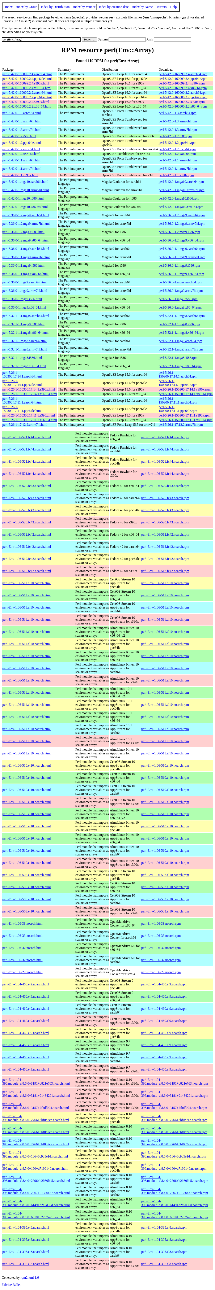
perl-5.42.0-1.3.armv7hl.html (21, 129)
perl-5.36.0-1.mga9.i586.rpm (178, 299)
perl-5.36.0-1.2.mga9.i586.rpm (179, 232)
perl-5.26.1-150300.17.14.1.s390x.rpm (185, 389)
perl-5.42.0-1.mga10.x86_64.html (25, 207)
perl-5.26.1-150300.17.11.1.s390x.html (28, 415)
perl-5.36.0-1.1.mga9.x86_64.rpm (181, 274)
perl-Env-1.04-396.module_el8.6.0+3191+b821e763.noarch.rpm (174, 1081)
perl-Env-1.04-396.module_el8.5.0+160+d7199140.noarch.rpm (174, 1166)
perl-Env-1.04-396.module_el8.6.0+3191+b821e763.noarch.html (36, 1081)
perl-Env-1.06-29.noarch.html (22, 972)
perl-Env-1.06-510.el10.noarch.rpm (165, 765)
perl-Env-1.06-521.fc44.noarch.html (26, 437)
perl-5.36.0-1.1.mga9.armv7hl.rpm (182, 257)
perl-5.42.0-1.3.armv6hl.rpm (178, 121)
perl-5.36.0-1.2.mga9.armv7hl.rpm (182, 223)
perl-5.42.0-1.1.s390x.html (20, 175)
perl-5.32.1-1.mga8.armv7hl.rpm (181, 349)
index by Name (142, 7)
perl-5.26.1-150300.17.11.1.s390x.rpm (184, 415)
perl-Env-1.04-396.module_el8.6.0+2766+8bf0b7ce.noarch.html (35, 1118)
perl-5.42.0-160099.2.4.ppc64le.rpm (183, 78)
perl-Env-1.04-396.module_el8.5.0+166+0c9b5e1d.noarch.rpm (173, 1154)
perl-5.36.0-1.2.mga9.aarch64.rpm (182, 215)
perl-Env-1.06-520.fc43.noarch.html (26, 486)
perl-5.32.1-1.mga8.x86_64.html (24, 366)
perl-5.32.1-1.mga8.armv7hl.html (24, 349)
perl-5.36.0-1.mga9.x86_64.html (24, 307)
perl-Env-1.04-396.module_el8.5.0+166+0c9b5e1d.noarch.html (35, 1154)
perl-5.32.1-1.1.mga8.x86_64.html (25, 332)
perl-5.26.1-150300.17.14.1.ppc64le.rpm (178, 383)
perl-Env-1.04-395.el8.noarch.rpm (164, 1227)
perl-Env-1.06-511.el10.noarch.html (26, 583)
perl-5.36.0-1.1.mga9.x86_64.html (25, 274)
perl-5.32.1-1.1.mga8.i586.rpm (179, 324)
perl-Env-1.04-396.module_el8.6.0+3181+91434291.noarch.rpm (174, 1093)
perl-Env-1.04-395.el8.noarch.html (25, 1227)
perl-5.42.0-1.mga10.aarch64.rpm (181, 181)
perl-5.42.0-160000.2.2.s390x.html (25, 102)
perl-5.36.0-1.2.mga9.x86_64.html (25, 240)
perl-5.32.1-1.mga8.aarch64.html (24, 341)
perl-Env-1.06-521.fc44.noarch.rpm (165, 437)
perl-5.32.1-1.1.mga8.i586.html (23, 324)
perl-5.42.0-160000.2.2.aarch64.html (27, 92)
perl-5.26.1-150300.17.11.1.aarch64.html (22, 400)
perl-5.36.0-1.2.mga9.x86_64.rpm (181, 240)
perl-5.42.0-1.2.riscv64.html (21, 149)
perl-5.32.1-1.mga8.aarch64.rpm (180, 341)
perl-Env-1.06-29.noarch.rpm (161, 972)
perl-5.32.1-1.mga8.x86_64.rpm (180, 366)
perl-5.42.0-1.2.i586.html (19, 136)
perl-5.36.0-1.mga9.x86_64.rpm (180, 307)
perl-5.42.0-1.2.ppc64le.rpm (177, 142)
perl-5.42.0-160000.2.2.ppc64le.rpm (183, 97)
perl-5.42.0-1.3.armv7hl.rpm (178, 129)
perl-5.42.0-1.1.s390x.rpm (176, 175)
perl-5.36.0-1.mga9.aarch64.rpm (180, 282)
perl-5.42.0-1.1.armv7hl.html (21, 168)
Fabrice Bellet (11, 1284)
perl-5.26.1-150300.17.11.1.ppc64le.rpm (178, 409)
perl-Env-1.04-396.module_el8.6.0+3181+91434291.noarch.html (36, 1093)
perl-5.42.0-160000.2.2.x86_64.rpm (183, 106)
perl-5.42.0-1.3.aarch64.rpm (177, 113)
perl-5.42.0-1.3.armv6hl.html (21, 121)
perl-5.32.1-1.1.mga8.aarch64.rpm (182, 316)
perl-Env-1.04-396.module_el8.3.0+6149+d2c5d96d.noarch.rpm (174, 1203)
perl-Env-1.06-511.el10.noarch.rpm (165, 583)
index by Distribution (55, 7)
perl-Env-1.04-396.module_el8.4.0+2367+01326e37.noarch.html (36, 1191)
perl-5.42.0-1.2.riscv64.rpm (177, 149)
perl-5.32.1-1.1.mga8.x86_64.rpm (181, 332)
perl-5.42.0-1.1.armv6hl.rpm (178, 160)
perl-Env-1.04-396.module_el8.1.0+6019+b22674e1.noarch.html (36, 1215)
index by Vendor (84, 7)
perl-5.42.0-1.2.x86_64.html (21, 154)
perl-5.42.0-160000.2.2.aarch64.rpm (183, 92)
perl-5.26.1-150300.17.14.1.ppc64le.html (22, 383)
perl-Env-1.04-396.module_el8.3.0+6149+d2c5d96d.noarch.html (36, 1203)
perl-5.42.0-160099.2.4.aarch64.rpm (183, 74)
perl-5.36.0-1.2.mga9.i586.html (23, 232)
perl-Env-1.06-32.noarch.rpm (161, 948)
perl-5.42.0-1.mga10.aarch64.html (25, 181)
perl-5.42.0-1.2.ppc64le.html (21, 142)
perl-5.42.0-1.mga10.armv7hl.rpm (181, 190)
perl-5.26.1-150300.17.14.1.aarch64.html (22, 374)
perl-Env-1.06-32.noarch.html (22, 948)
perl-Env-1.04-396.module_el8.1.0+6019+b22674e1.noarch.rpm (174, 1215)
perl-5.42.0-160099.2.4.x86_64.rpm (183, 88)
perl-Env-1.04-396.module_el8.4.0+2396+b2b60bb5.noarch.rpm (174, 1178)
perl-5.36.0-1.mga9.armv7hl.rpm (181, 290)
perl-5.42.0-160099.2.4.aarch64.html (27, 74)
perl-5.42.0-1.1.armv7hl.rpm (178, 168)
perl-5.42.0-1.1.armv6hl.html (21, 160)
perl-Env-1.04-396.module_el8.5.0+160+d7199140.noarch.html (35, 1166)
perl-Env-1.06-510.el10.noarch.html (26, 765)
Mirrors (161, 7)
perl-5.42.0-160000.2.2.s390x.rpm (182, 102)
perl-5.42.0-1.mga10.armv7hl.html (25, 190)
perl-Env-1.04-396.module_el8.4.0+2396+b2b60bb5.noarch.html (36, 1178)
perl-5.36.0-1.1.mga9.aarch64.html (25, 248)
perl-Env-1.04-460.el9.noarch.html (25, 984)
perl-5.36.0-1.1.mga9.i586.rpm (179, 265)
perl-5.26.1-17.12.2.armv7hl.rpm (181, 424)
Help (173, 7)
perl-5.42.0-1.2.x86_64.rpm (177, 154)
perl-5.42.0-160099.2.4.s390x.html (25, 83)
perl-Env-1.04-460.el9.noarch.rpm (164, 984)
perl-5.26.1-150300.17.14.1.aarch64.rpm (178, 374)
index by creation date (114, 7)
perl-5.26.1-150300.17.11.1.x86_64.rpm (185, 420)
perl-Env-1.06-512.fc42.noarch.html (26, 534)
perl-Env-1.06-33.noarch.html (22, 923)
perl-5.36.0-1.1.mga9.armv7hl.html (26, 257)
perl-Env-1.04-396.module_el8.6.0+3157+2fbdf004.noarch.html (35, 1106)
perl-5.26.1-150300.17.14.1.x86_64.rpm (185, 394)
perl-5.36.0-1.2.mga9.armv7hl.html (26, 223)
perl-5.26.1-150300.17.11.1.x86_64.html (29, 420)
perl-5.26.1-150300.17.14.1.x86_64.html (29, 394)
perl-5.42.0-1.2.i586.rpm (175, 136)
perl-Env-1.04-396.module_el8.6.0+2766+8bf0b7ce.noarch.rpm (174, 1118)
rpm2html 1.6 (30, 1277)
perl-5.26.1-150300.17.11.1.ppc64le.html (22, 409)
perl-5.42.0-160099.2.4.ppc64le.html (27, 78)
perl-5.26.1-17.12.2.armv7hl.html (24, 424)
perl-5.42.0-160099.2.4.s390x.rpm (182, 83)
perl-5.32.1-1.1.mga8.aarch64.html (25, 316)
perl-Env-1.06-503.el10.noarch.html (26, 875)
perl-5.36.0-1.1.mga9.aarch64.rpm (182, 248)
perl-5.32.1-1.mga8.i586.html (22, 357)
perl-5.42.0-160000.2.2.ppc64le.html (27, 97)
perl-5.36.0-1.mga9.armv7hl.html (24, 290)
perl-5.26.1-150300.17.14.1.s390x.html (28, 389)
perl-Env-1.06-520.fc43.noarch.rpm (165, 486)
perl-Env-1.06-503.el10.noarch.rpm (165, 875)
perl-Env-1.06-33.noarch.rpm (161, 923)
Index (9, 7)
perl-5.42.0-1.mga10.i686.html (23, 198)
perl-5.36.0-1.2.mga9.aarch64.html (25, 215)
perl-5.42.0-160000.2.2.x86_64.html (26, 106)
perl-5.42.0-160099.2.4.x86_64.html (26, 88)
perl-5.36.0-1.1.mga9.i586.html (23, 265)
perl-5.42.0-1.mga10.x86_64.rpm (181, 207)
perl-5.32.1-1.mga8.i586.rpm (178, 357)
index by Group (26, 7)
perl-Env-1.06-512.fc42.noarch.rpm (165, 534)
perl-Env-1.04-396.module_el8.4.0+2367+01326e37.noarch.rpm (174, 1191)
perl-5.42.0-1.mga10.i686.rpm (179, 198)
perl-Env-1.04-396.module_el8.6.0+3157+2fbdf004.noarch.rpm (174, 1106)
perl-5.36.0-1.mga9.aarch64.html (24, 282)
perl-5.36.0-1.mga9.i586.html (22, 299)
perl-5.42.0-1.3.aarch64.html (21, 113)
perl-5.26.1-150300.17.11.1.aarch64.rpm (178, 400)
